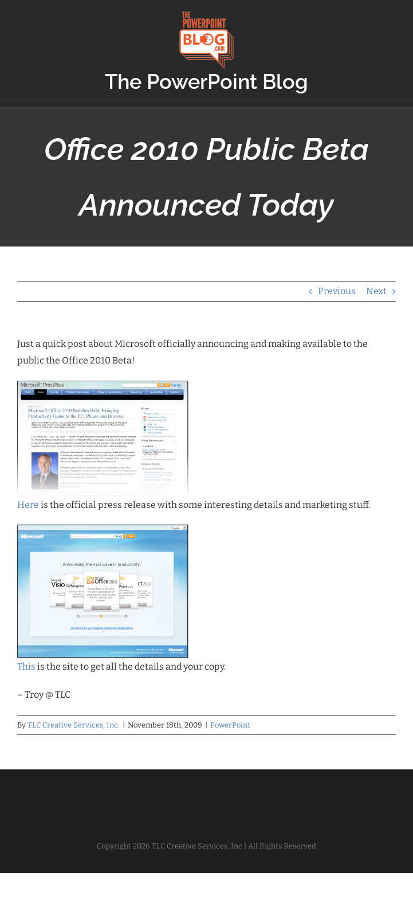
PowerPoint (230, 725)
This (26, 666)
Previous (337, 291)
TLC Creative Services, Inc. (73, 725)
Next (376, 291)
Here (28, 504)
